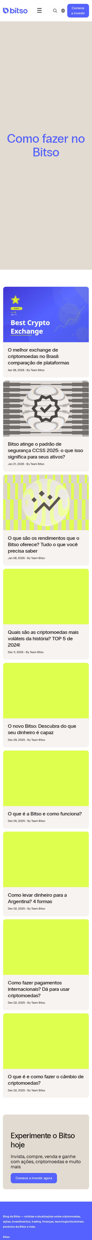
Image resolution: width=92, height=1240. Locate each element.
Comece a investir (78, 10)
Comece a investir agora (34, 1178)
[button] (39, 10)
